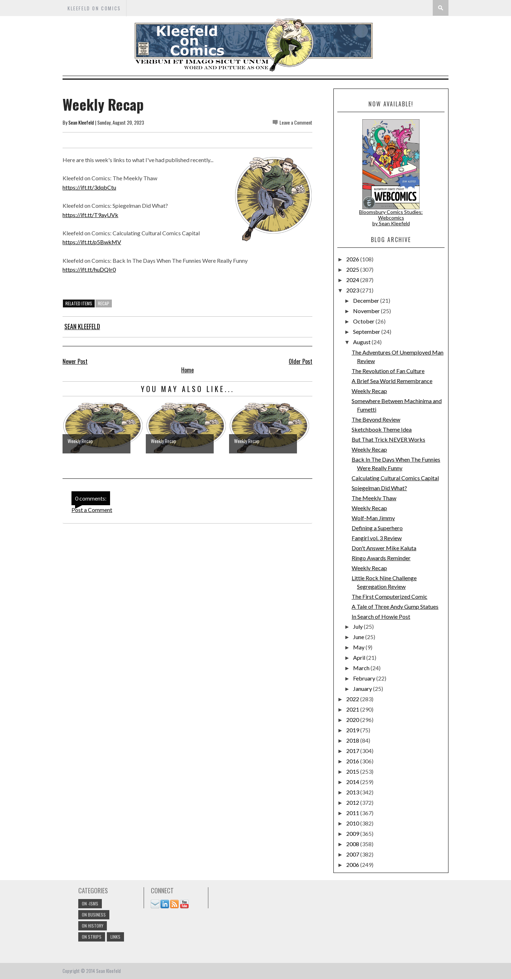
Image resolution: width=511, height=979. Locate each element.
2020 (353, 719)
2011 (353, 812)
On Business (94, 915)
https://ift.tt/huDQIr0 (89, 269)
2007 (353, 854)
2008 (353, 843)
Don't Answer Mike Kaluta (384, 547)
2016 (353, 761)
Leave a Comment (295, 122)
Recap (103, 303)
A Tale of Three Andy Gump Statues (395, 606)
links (115, 937)
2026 (353, 259)
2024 (353, 279)
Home (187, 370)
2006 (353, 864)
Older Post (300, 361)
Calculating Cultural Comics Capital (395, 478)
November (367, 310)
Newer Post (75, 361)
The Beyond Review (376, 419)
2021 (353, 709)
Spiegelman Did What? (379, 488)
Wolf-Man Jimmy (373, 517)
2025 (353, 269)
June (359, 636)
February (364, 678)
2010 (353, 823)
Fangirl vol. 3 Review (377, 537)
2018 (353, 740)
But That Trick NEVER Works (388, 439)
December (366, 300)
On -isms (90, 903)
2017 (353, 750)
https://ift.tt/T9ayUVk (90, 214)
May (359, 647)
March (362, 667)
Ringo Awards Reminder (381, 557)
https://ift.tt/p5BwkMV (92, 242)
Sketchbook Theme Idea (382, 429)
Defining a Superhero (377, 527)
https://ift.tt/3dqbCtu (89, 187)
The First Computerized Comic (389, 596)
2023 (353, 290)
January (363, 688)
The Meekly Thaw (374, 497)
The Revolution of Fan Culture (388, 370)
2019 (353, 730)
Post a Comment (91, 509)
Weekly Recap (369, 390)
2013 (353, 792)
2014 (353, 781)
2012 (353, 802)
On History (92, 926)
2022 (353, 699)
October (364, 321)
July (358, 626)
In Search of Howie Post (381, 616)
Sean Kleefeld (81, 122)
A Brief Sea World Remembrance (392, 380)
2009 (353, 833)
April (359, 657)
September (367, 331)
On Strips (91, 937)
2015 (353, 771)
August (362, 341)
